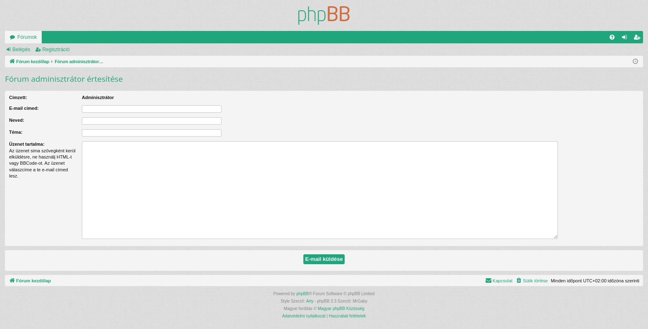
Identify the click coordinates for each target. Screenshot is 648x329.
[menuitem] (612, 37)
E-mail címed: (24, 108)
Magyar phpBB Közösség (341, 308)
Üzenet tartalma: (27, 144)
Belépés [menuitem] (626, 38)
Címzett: (18, 97)
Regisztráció (55, 49)
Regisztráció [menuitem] (638, 38)
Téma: (15, 132)
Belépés (21, 49)
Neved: (16, 120)
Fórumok (27, 37)
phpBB (302, 293)
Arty (310, 301)
